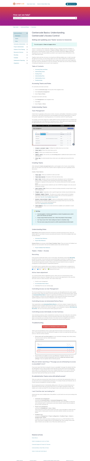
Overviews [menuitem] (17, 36)
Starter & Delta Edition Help (43, 4)
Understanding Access (40, 78)
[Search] (76, 18)
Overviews (33, 27)
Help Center (15, 27)
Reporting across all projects (47, 203)
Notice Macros (35, 437)
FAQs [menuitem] (16, 41)
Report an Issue (71, 4)
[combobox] (44, 18)
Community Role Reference (41, 238)
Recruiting (72, 257)
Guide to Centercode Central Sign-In (39, 451)
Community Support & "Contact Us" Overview (41, 444)
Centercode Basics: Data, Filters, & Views (40, 447)
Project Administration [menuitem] (19, 46)
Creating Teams (38, 74)
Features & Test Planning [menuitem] (19, 49)
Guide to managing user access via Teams (40, 441)
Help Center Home (31, 4)
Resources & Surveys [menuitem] (18, 52)
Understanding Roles (39, 76)
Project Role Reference (40, 240)
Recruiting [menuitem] (16, 55)
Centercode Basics (25, 27)
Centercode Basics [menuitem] (18, 33)
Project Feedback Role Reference (42, 247)
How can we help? (21, 15)
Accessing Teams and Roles (41, 69)
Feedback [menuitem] (16, 57)
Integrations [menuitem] (16, 63)
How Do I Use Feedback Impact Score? (49, 197)
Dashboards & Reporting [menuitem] (19, 60)
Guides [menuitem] (16, 38)
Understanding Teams (40, 71)
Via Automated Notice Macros (42, 283)
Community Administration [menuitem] (19, 44)
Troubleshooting (38, 80)
